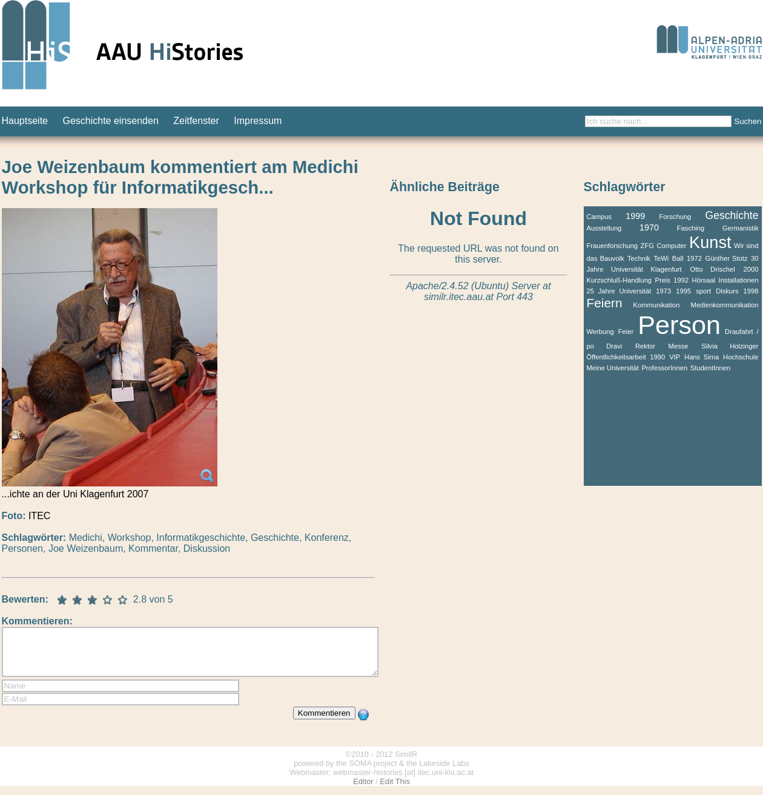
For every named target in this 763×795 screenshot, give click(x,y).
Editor (363, 790)
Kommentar (153, 548)
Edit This (395, 790)
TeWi (661, 258)
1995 (683, 291)
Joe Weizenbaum (85, 548)
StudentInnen (710, 367)
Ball (678, 258)
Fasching (690, 228)
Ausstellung (604, 228)
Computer (671, 245)
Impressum (258, 121)
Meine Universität (613, 367)
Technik (638, 258)
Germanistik (740, 228)
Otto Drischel (712, 269)
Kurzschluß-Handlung (619, 280)
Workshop (129, 537)
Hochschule (740, 357)
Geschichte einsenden (110, 121)
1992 (681, 280)
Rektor (645, 346)
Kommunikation (656, 305)
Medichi (85, 537)
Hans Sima (701, 357)
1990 (657, 357)
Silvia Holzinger (729, 346)
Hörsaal (704, 280)
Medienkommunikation (725, 305)
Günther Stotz (726, 258)
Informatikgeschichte (200, 537)
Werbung (600, 331)
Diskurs (727, 291)
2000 (751, 269)
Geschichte (275, 537)
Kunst (710, 242)
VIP (674, 357)
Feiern (605, 303)
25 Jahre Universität (619, 291)
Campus (599, 216)
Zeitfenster (196, 121)
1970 (649, 227)
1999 (635, 216)
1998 (751, 291)
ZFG (647, 245)
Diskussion (206, 548)
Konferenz (327, 537)
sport (703, 291)
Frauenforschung (612, 245)
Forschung (675, 216)
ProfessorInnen (664, 367)
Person (679, 324)
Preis (662, 280)
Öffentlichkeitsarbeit (616, 357)
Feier (626, 331)
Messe (679, 346)
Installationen (739, 280)
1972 (694, 258)
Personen (23, 548)
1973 (663, 291)
